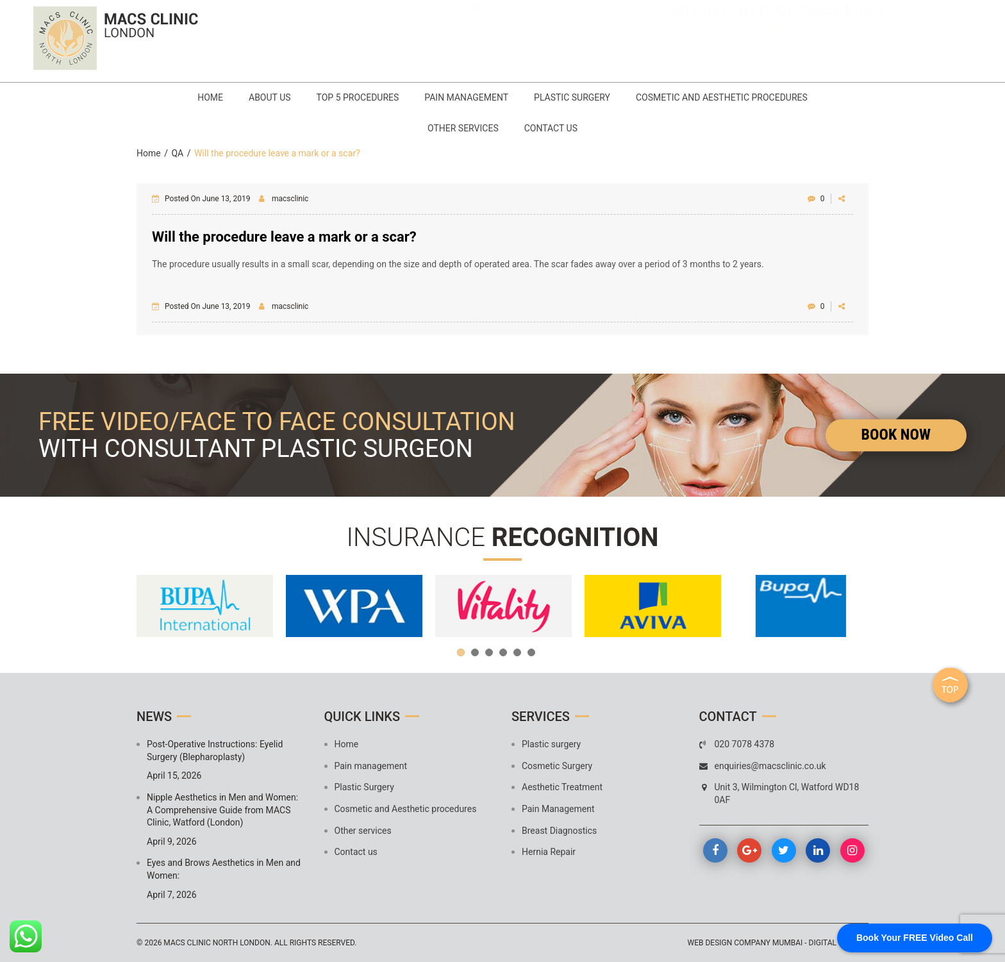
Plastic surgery (551, 744)
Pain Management (558, 809)
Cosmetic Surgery (557, 766)
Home (210, 97)
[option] (204, 606)
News (154, 716)
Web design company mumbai (745, 942)
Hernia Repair (549, 852)
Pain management (466, 97)
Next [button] (852, 606)
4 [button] (503, 652)
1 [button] (461, 652)
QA (177, 153)
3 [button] (489, 652)
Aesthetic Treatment (562, 787)
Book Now (896, 435)
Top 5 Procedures (358, 97)
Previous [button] (152, 606)
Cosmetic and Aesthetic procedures (722, 97)
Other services (463, 128)
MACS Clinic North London (216, 942)
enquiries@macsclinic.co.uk (546, 47)
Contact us (550, 128)
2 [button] (475, 652)
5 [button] (517, 652)
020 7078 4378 (537, 29)
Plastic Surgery (572, 97)
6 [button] (531, 652)
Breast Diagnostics (559, 830)
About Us (270, 97)
